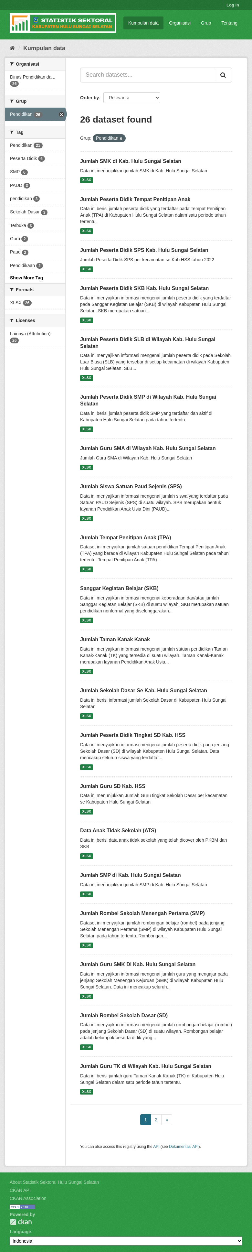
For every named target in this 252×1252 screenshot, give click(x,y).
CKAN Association (28, 1198)
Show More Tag (26, 277)
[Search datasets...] (147, 75)
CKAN (21, 1221)
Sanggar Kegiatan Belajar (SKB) (119, 588)
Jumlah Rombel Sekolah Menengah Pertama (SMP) (142, 913)
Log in (232, 5)
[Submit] (223, 75)
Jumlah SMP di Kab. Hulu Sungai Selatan (130, 875)
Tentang (229, 23)
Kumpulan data (143, 23)
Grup (206, 23)
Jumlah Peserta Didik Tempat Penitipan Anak (135, 199)
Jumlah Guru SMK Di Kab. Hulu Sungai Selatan (137, 964)
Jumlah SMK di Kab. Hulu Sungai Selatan (130, 161)
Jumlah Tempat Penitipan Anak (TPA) (125, 537)
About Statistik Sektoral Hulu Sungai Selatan (54, 1182)
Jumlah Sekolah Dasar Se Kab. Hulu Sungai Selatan (143, 690)
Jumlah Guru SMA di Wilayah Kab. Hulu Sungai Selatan (148, 448)
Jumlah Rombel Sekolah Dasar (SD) (124, 1015)
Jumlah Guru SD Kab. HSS (112, 786)
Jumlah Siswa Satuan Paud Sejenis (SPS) (131, 486)
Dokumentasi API (183, 1146)
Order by (89, 97)
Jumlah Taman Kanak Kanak (115, 639)
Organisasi (180, 23)
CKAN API (20, 1190)
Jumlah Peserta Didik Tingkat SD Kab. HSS (132, 735)
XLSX (86, 180)
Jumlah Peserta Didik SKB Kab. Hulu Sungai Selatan (144, 288)
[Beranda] (12, 48)
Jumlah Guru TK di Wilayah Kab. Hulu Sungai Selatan (145, 1066)
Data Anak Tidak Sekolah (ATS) (118, 830)
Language (20, 1231)
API (156, 1146)
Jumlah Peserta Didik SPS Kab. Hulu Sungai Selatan (144, 250)
